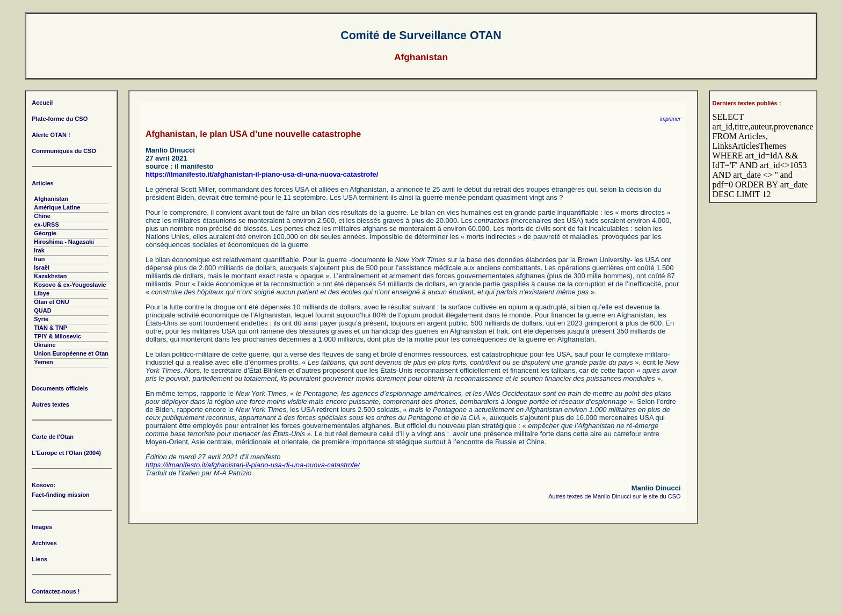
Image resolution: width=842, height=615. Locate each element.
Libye (41, 293)
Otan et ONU (51, 302)
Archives (44, 543)
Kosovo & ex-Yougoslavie (70, 284)
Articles (42, 183)
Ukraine (44, 345)
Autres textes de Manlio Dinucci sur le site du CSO (614, 496)
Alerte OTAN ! (51, 135)
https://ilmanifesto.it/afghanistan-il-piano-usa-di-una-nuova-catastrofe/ (262, 174)
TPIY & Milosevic (57, 336)
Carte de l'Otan (53, 436)
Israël (41, 267)
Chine (42, 216)
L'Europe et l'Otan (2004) (66, 453)
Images (42, 527)
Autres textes (50, 404)
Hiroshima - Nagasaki (64, 241)
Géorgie (45, 233)
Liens (39, 559)
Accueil (42, 102)
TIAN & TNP (50, 327)
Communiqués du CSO (64, 151)
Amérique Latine (57, 207)
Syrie (41, 319)
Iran (39, 259)
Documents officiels (60, 388)
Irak (39, 250)
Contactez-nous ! (55, 591)
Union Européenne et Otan (71, 353)
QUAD (42, 310)
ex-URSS (46, 224)
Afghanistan (51, 199)
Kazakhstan (50, 276)
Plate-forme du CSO (60, 118)
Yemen (43, 362)
